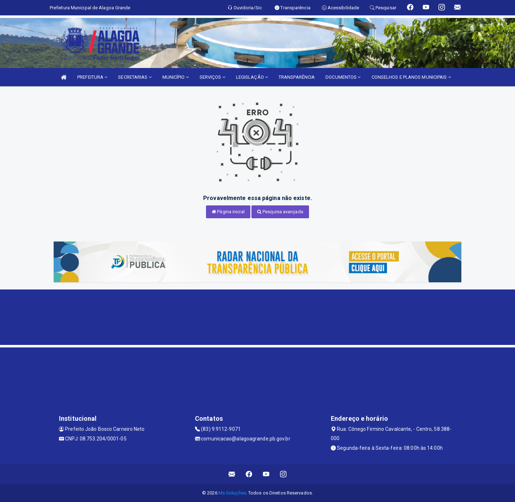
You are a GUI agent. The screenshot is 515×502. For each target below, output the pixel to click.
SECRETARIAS (134, 77)
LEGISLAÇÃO (252, 77)
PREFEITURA (92, 77)
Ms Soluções (232, 493)
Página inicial (228, 211)
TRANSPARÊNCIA (297, 77)
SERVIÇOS (212, 77)
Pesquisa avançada (280, 211)
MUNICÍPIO (175, 77)
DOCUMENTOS (342, 77)
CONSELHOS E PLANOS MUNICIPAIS (411, 77)
